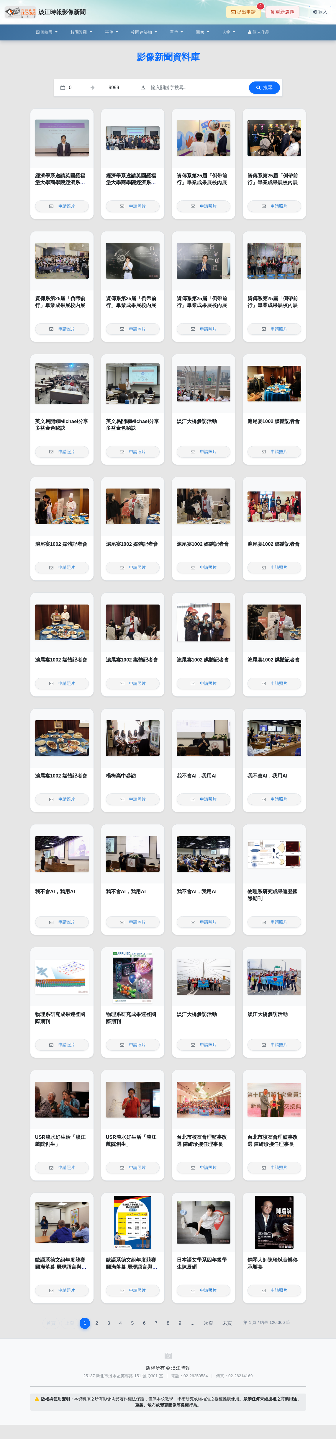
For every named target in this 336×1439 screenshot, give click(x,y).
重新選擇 (282, 11)
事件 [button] (110, 32)
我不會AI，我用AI (197, 776)
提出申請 (246, 10)
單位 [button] (175, 32)
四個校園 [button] (45, 32)
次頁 (208, 1323)
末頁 (227, 1323)
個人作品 (258, 32)
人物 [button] (227, 32)
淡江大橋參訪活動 (197, 421)
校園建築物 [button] (142, 32)
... (192, 1323)
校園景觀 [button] (79, 32)
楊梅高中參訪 (121, 776)
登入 (320, 11)
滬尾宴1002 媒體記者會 (274, 421)
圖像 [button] (201, 32)
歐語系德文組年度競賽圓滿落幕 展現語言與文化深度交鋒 (61, 1267)
